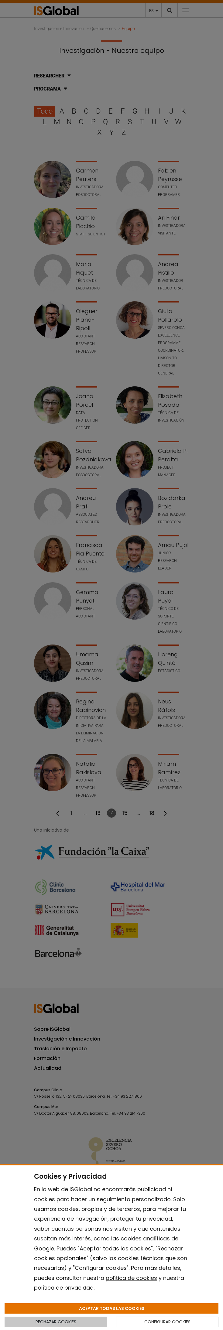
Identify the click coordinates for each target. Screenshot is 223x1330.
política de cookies (131, 1278)
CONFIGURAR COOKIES (167, 1322)
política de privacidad (64, 1287)
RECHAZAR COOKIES (56, 1322)
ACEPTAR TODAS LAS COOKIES (111, 1308)
